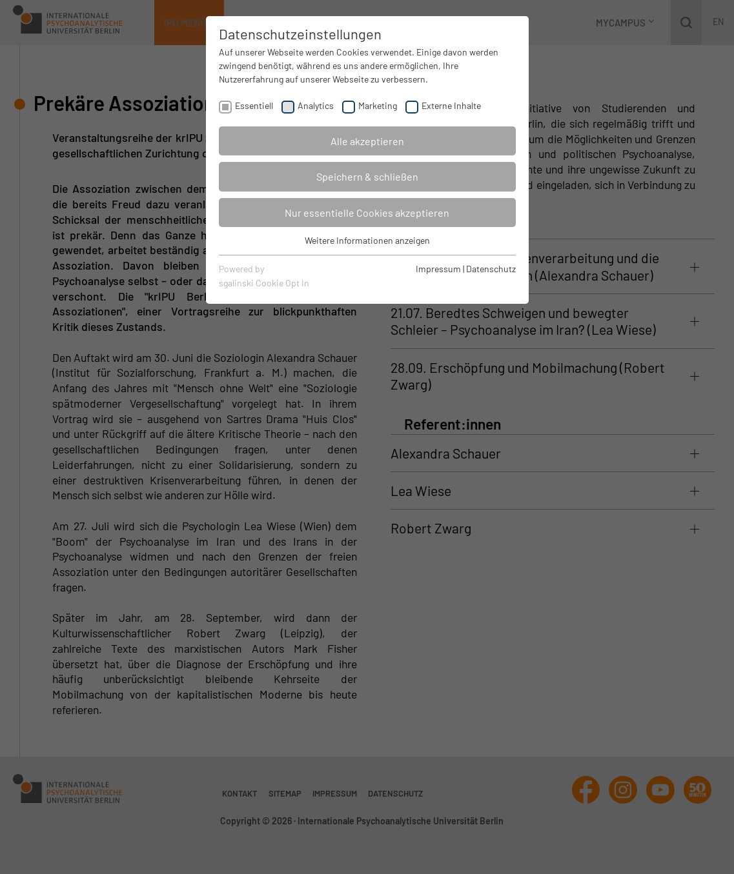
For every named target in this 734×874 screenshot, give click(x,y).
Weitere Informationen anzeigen (367, 240)
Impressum (438, 268)
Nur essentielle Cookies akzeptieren (367, 212)
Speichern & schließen (367, 176)
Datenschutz (491, 268)
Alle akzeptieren (367, 141)
